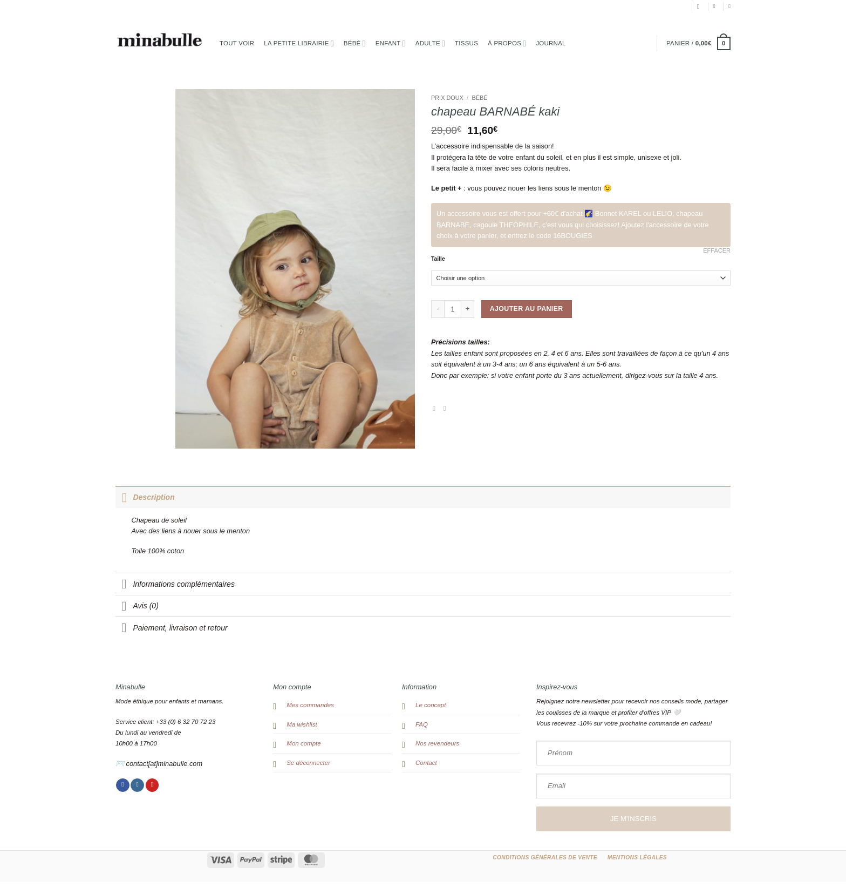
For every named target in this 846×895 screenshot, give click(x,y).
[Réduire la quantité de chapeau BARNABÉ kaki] (437, 308)
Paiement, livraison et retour (171, 628)
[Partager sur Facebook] (436, 408)
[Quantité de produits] (452, 308)
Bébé (355, 43)
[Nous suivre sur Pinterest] (152, 785)
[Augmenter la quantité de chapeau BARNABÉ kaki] (467, 308)
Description (145, 497)
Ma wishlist (301, 724)
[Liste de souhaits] (729, 6)
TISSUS (466, 43)
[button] (716, 6)
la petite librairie (298, 43)
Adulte (430, 43)
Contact (426, 763)
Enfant (391, 43)
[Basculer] (123, 497)
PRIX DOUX (447, 97)
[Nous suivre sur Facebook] (122, 785)
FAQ (421, 724)
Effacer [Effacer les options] (717, 250)
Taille (438, 259)
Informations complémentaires (175, 584)
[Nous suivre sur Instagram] (137, 785)
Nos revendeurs (437, 743)
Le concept (430, 705)
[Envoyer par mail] (447, 408)
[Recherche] (700, 6)
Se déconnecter (308, 763)
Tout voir (237, 43)
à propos (507, 43)
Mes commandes (310, 705)
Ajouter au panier (526, 309)
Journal (550, 43)
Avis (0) (137, 607)
